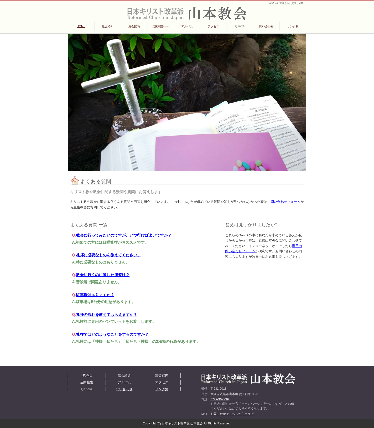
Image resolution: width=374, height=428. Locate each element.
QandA (239, 26)
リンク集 (293, 26)
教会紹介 (107, 26)
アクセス (213, 26)
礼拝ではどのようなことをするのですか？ (112, 334)
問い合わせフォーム (285, 202)
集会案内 (134, 26)
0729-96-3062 (219, 399)
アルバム (187, 26)
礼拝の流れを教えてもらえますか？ (106, 315)
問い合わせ (266, 26)
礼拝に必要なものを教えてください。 (108, 255)
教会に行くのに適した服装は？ (103, 275)
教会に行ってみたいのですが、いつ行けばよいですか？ (123, 235)
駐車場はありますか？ (95, 295)
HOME (81, 26)
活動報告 (160, 26)
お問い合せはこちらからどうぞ (232, 414)
